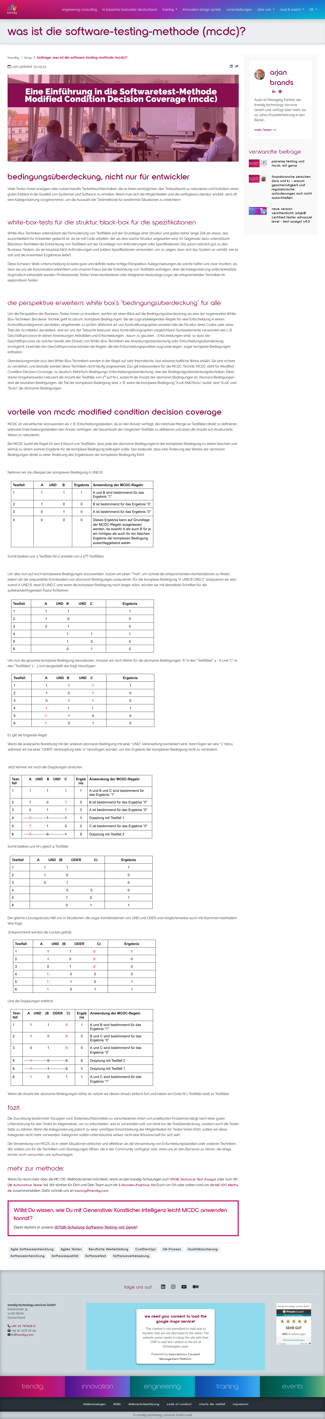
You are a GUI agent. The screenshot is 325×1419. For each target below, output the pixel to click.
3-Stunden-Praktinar (135, 1185)
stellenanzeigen (94, 1404)
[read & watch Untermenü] (292, 9)
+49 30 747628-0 (23, 1326)
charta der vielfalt (212, 1404)
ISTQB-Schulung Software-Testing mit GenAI (95, 1227)
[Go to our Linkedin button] (230, 66)
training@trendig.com (91, 1191)
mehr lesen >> (265, 130)
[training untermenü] (170, 9)
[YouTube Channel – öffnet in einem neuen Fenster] (184, 1287)
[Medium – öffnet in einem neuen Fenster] (196, 1287)
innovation (97, 1386)
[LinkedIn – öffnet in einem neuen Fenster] (164, 1287)
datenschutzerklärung (143, 1404)
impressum (241, 1404)
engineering (162, 1386)
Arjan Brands (282, 78)
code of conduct (179, 1404)
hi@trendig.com (22, 1334)
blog (28, 58)
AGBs (117, 1404)
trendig (13, 58)
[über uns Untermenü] (266, 9)
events (292, 1386)
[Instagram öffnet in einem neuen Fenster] (174, 1287)
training (227, 1386)
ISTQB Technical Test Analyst (192, 1179)
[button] (313, 9)
